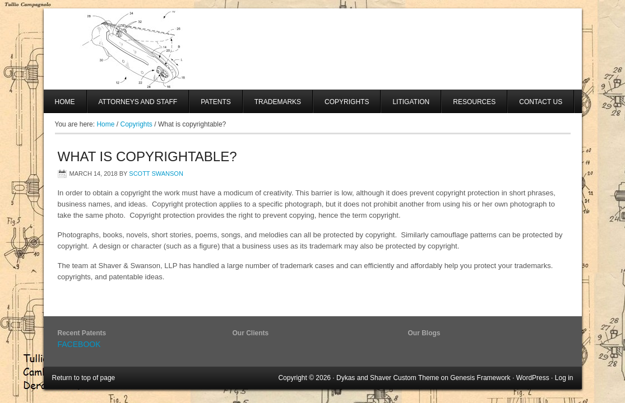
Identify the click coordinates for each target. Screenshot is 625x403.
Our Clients (251, 333)
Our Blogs (424, 333)
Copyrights (347, 102)
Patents (216, 102)
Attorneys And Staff (132, 105)
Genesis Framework (480, 378)
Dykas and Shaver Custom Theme (387, 378)
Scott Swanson (156, 173)
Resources (474, 102)
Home (65, 102)
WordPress (532, 378)
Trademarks (277, 102)
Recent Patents (82, 333)
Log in (564, 378)
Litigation (410, 102)
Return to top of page (83, 378)
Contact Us (540, 102)
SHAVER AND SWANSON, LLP (313, 49)
